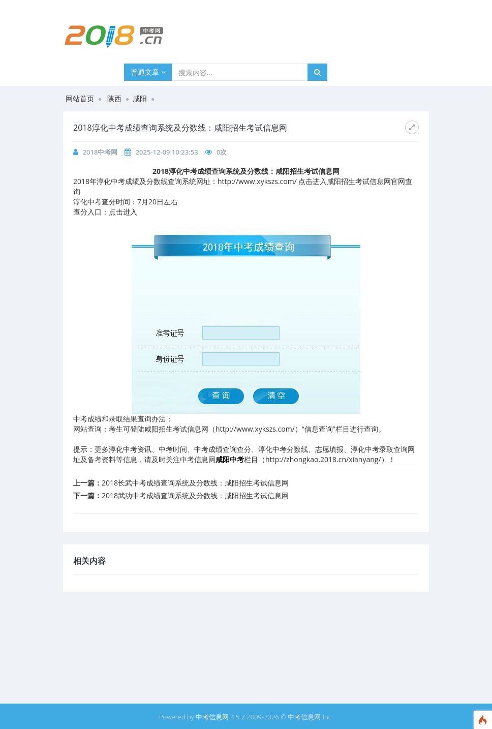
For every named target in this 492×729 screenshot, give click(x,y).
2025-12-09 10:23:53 (167, 152)
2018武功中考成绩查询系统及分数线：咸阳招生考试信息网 (195, 495)
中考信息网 (212, 716)
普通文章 (148, 72)
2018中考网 (100, 152)
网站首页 (80, 98)
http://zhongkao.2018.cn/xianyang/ (323, 459)
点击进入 (123, 212)
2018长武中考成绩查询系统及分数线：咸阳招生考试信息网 (195, 483)
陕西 (114, 98)
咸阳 (140, 98)
